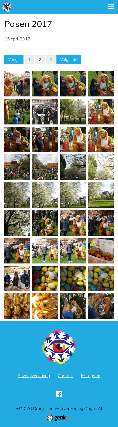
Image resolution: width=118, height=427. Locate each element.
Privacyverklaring (34, 375)
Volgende (68, 59)
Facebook (59, 394)
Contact (65, 375)
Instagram (90, 375)
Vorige (14, 59)
